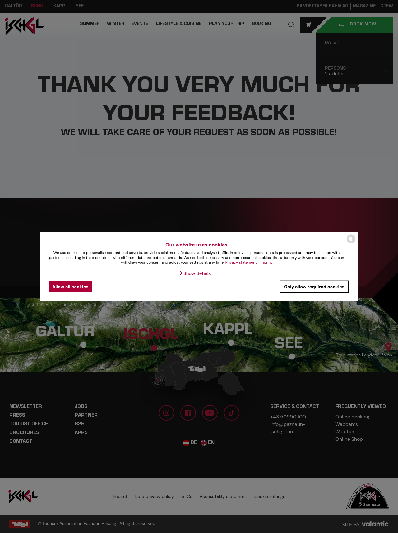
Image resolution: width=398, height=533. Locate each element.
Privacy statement (241, 262)
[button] (195, 273)
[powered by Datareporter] (351, 243)
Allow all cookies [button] (70, 286)
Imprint (266, 262)
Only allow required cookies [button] (314, 286)
